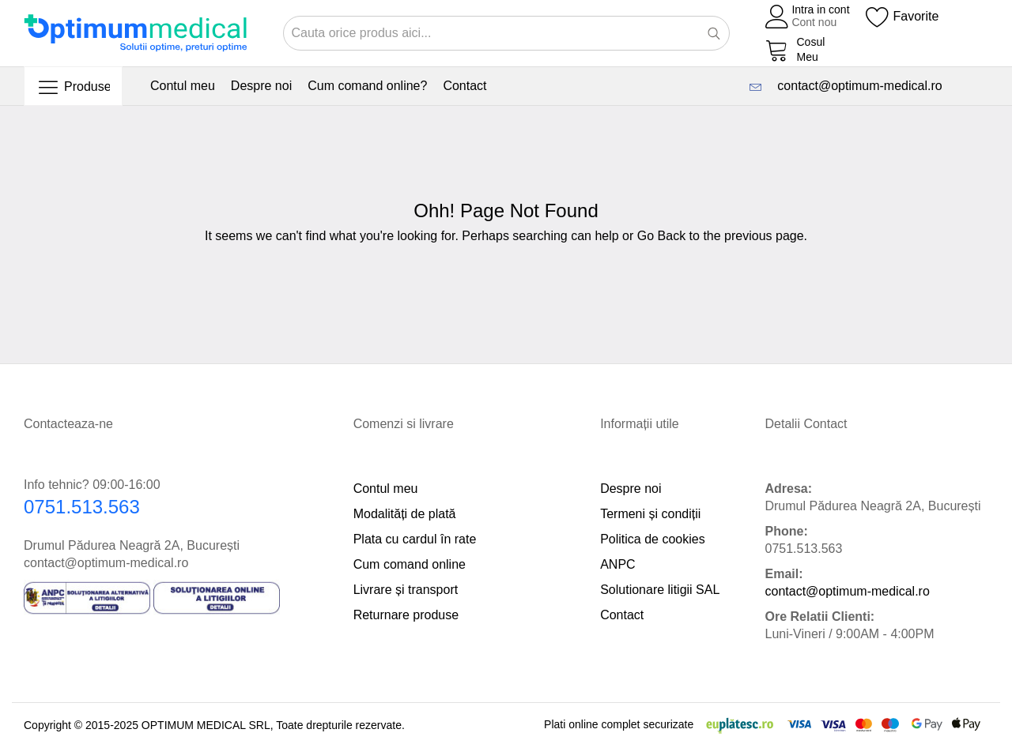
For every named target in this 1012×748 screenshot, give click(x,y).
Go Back (661, 235)
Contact (622, 615)
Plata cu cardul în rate (415, 539)
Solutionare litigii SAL (659, 589)
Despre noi (630, 488)
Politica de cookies (652, 539)
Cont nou (813, 22)
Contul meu (385, 488)
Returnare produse (406, 615)
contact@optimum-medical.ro (856, 85)
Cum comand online (409, 564)
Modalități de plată (404, 514)
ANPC (617, 564)
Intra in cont (820, 9)
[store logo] (135, 32)
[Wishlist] (902, 16)
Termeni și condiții (650, 514)
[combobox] (506, 33)
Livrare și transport (406, 589)
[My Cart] (795, 49)
